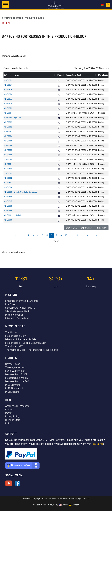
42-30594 (8, 187)
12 (77, 235)
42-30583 (8, 131)
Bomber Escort (12, 363)
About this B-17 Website (17, 405)
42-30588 (8, 155)
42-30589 (8, 159)
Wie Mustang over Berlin (17, 311)
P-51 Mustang (12, 391)
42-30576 (8, 94)
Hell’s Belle (18, 215)
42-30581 (8, 122)
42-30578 (8, 103)
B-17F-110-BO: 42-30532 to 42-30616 (81, 80)
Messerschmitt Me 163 (17, 377)
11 (71, 235)
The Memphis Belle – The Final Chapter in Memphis (31, 349)
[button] (11, 75)
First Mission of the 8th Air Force (21, 300)
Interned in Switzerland (17, 318)
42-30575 (8, 90)
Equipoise (17, 117)
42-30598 (8, 206)
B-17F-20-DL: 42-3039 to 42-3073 (80, 113)
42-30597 (8, 201)
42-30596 (8, 197)
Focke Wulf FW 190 (14, 370)
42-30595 (8, 192)
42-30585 (8, 141)
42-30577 (8, 99)
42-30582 (8, 127)
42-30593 (8, 183)
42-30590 (8, 169)
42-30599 (8, 210)
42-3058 (7, 113)
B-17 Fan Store (12, 419)
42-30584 (8, 136)
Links (8, 423)
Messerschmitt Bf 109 (16, 374)
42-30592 (8, 178)
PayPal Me (97, 443)
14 (87, 235)
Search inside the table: (16, 68)
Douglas (101, 113)
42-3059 (7, 164)
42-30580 (8, 117)
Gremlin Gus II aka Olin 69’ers (25, 192)
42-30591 (8, 173)
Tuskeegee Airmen (14, 367)
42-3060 (7, 215)
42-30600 (8, 220)
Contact (9, 409)
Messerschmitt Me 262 (17, 381)
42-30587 (8, 150)
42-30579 (8, 108)
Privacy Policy (12, 416)
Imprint (8, 412)
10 (66, 235)
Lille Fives (10, 304)
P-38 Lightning (12, 384)
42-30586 (8, 145)
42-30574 (8, 85)
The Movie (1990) (14, 346)
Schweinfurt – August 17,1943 (20, 307)
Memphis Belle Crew (15, 335)
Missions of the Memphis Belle (20, 339)
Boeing (101, 80)
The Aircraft (11, 332)
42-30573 (8, 80)
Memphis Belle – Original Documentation (25, 342)
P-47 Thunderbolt (14, 388)
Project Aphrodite (14, 314)
